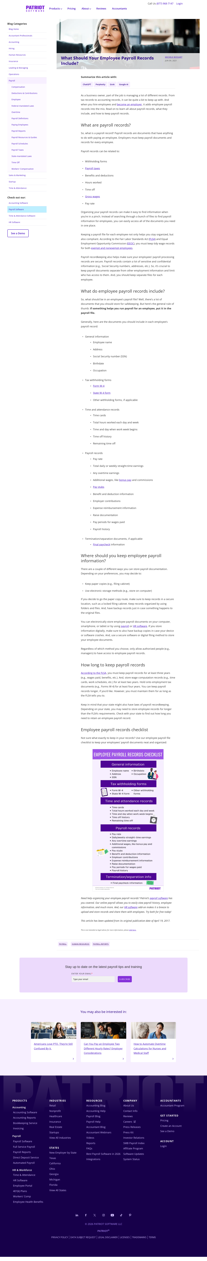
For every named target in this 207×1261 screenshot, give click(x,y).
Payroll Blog (93, 1120)
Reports (90, 1146)
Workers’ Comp (22, 1200)
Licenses (125, 1241)
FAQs (89, 1152)
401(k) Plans (20, 1194)
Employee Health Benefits (28, 1205)
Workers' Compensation (23, 169)
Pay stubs (98, 488)
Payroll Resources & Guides (24, 137)
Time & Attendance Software (22, 215)
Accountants (119, 8)
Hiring (11, 48)
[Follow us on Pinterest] (134, 1219)
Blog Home (14, 29)
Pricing (71, 8)
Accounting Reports (24, 1121)
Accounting (14, 42)
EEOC (130, 244)
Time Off (15, 162)
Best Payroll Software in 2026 (103, 1157)
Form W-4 (98, 387)
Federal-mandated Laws (23, 106)
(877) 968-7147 (165, 3)
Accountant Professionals (20, 35)
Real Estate (55, 1130)
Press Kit (128, 1136)
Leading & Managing (18, 67)
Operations (14, 74)
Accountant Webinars (98, 1136)
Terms (152, 1241)
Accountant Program (172, 1109)
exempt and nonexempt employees (111, 249)
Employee (16, 99)
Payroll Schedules (20, 143)
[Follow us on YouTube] (114, 1219)
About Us (128, 1109)
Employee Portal (22, 1189)
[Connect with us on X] (93, 1219)
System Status (131, 1162)
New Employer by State (62, 1156)
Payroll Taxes (18, 150)
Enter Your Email (81, 974)
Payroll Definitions (20, 118)
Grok (117, 84)
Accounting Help (96, 1114)
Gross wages (92, 197)
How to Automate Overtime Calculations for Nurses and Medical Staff (153, 1040)
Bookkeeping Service (25, 1126)
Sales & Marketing (17, 175)
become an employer (129, 105)
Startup (12, 181)
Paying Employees (20, 124)
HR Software (14, 222)
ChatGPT (88, 84)
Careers (127, 1125)
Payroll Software (16, 209)
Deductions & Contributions (24, 93)
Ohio (52, 1172)
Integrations (93, 1162)
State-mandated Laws (22, 156)
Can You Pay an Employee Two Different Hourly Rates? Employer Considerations (103, 1040)
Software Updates (133, 1157)
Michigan (54, 1183)
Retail (52, 1109)
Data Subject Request (83, 1241)
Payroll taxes (92, 169)
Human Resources (17, 55)
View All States (57, 1193)
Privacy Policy (59, 1241)
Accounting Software (18, 203)
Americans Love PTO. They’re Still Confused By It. (53, 1038)
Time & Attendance (18, 188)
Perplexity (104, 84)
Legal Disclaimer (108, 1241)
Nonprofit (55, 1114)
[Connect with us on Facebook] (83, 1219)
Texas (52, 1161)
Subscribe (124, 980)
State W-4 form (102, 394)
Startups (54, 1136)
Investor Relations (133, 1141)
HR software (140, 627)
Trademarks (139, 1241)
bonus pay (125, 481)
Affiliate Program (133, 1152)
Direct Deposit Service (26, 1161)
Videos (90, 1141)
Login (179, 3)
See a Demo (18, 233)
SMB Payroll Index (133, 1146)
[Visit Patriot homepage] (35, 8)
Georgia (54, 1177)
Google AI (130, 84)
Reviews (101, 8)
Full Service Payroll (24, 1150)
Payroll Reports (19, 131)
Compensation (18, 87)
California (55, 1167)
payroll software (159, 899)
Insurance (13, 61)
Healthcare (55, 1120)
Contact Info (130, 1114)
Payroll (12, 80)
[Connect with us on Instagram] (103, 1219)
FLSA (152, 240)
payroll (125, 627)
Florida (53, 1188)
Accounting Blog (95, 1109)
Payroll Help (93, 1125)
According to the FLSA (93, 674)
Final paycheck (101, 545)
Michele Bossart (173, 57)
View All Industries (60, 1141)
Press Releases (132, 1130)
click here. (132, 931)
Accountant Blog (96, 1130)
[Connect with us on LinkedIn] (73, 1219)
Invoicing (18, 1132)
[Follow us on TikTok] (124, 1219)
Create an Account (171, 1129)
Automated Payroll (24, 1166)
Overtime (16, 112)
